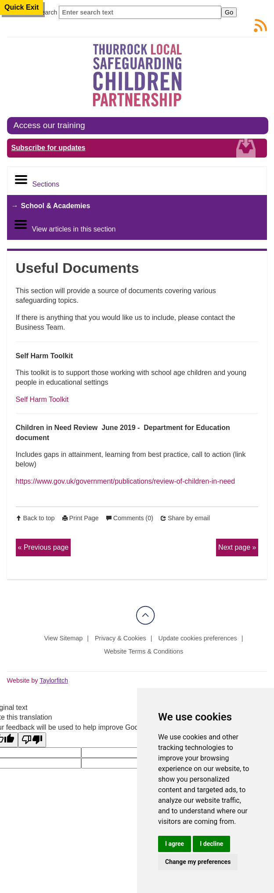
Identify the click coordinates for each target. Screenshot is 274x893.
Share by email (189, 518)
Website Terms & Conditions (143, 651)
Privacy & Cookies (120, 638)
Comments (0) (133, 518)
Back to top (39, 518)
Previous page (46, 547)
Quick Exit (21, 7)
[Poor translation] (32, 739)
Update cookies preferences (198, 638)
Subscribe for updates (48, 147)
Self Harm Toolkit (42, 399)
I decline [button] (211, 843)
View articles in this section (65, 225)
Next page (234, 547)
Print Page (84, 518)
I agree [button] (174, 843)
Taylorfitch (54, 680)
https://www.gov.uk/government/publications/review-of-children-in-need (125, 481)
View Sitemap (63, 638)
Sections (36, 180)
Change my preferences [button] (198, 861)
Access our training (49, 125)
